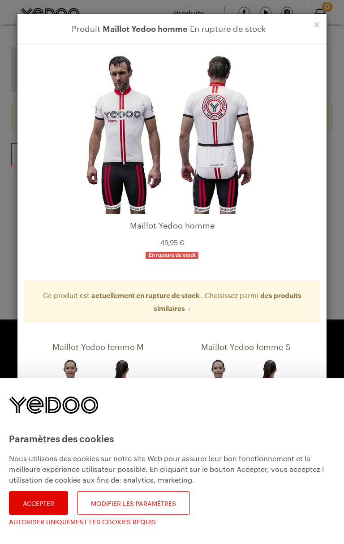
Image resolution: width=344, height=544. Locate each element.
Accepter (38, 503)
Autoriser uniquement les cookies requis (82, 521)
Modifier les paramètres (133, 503)
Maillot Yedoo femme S (246, 345)
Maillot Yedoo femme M (98, 345)
